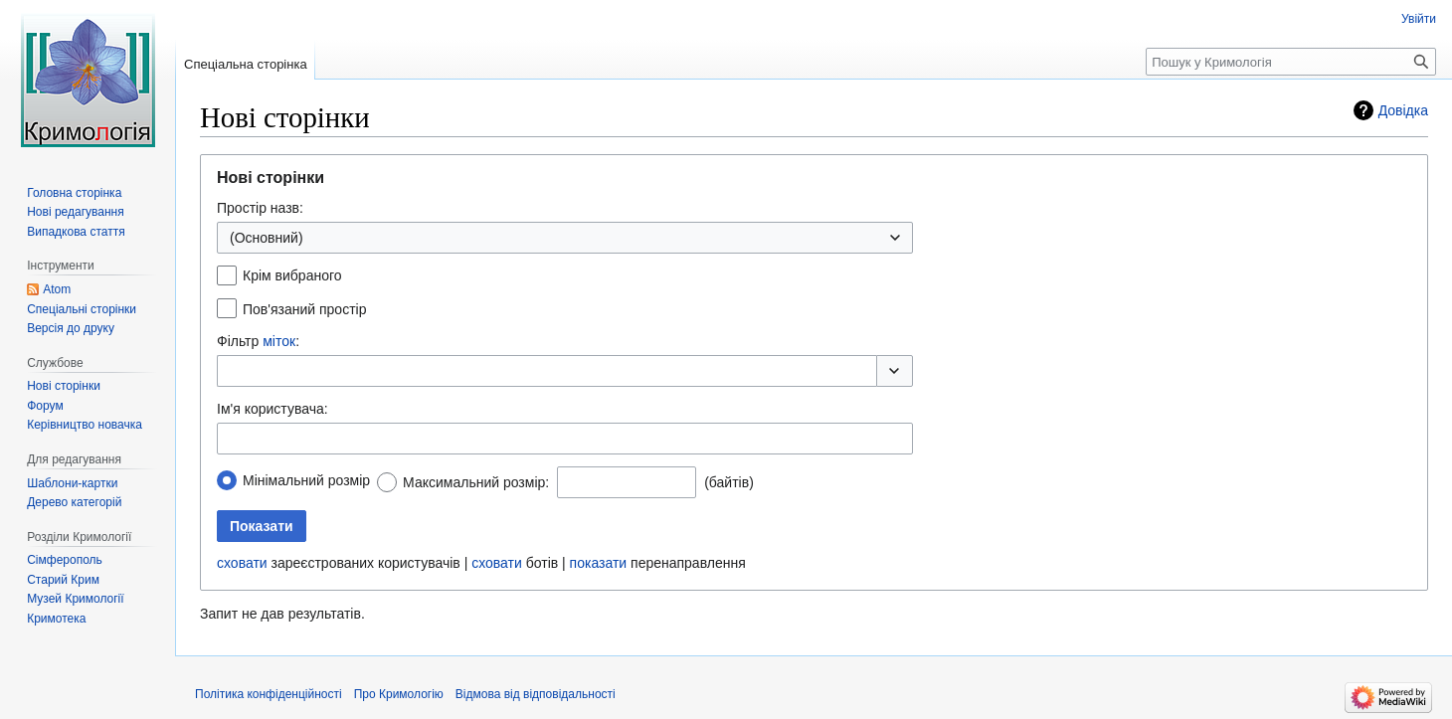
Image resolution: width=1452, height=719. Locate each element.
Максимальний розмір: (476, 482)
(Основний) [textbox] (266, 238)
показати (599, 563)
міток (279, 341)
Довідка (1403, 110)
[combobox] (565, 238)
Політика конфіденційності (268, 694)
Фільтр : (258, 341)
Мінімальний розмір (306, 480)
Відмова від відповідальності (535, 694)
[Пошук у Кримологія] (1291, 62)
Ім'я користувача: (272, 409)
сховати (242, 563)
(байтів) (729, 482)
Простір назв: (260, 208)
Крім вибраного (292, 275)
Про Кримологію (399, 694)
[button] (894, 371)
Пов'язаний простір (304, 309)
